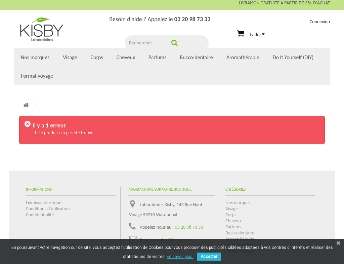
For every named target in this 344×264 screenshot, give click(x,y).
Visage (70, 57)
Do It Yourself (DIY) (293, 57)
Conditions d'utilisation (48, 209)
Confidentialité (40, 215)
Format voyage (37, 76)
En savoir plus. (180, 256)
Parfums (157, 57)
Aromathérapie (242, 57)
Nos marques (35, 57)
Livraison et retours (44, 202)
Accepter (209, 256)
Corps (97, 57)
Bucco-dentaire (196, 57)
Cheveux (126, 57)
